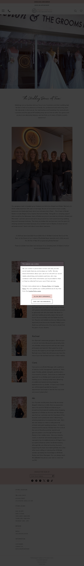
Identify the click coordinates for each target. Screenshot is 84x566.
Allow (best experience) (42, 296)
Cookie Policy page (34, 291)
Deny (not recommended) (42, 301)
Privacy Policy (46, 286)
